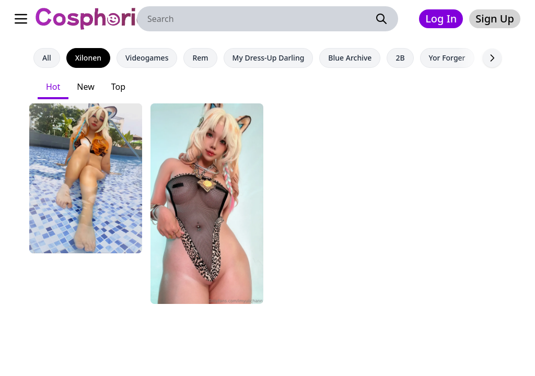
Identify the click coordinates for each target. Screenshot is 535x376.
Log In (441, 18)
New (85, 86)
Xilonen (88, 58)
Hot (53, 86)
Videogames (146, 58)
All (46, 58)
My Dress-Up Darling (268, 58)
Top (118, 86)
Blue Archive (349, 58)
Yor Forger (447, 58)
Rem (200, 58)
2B (400, 58)
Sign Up (494, 18)
